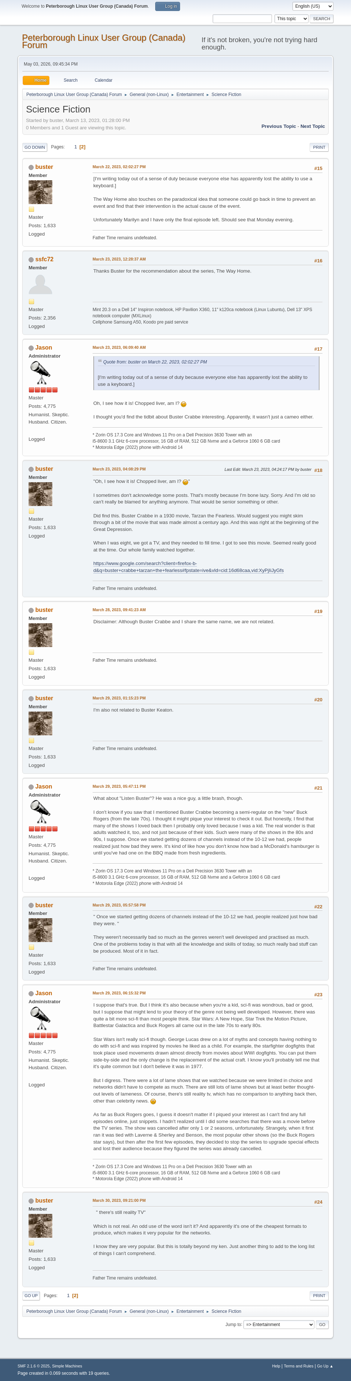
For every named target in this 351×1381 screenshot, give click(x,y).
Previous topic (278, 126)
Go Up (31, 1295)
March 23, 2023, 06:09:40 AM (119, 347)
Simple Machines (67, 1366)
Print (319, 147)
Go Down (35, 147)
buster (44, 167)
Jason (43, 347)
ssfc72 (44, 259)
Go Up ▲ (325, 1366)
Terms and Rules (299, 1366)
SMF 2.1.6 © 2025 (34, 1366)
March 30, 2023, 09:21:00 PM (119, 1200)
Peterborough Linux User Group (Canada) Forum (104, 41)
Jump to (233, 1324)
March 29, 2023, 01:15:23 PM (119, 698)
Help (276, 1366)
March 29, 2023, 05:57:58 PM (119, 905)
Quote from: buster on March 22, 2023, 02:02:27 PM (155, 362)
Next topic (312, 126)
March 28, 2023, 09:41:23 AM (119, 610)
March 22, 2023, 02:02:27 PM (119, 167)
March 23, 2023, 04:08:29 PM (119, 469)
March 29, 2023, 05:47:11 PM (119, 786)
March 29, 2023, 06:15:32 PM (119, 993)
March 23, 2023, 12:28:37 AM (119, 259)
